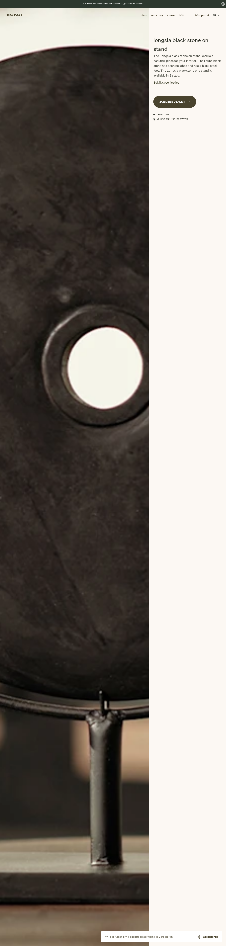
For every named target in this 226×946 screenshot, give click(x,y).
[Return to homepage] (15, 15)
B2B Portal (202, 15)
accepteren (210, 936)
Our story (157, 15)
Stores (171, 15)
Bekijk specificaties (166, 82)
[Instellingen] (198, 936)
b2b (182, 15)
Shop (144, 15)
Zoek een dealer (174, 101)
